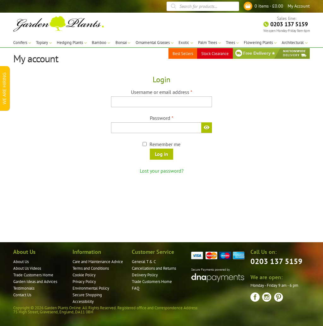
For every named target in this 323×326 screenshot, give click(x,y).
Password (171, 117)
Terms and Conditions (91, 268)
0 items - (269, 6)
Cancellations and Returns (154, 268)
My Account (299, 6)
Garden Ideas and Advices (35, 281)
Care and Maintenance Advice (98, 261)
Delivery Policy (145, 275)
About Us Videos (27, 268)
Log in (161, 154)
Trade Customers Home (33, 275)
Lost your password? (162, 171)
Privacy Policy (84, 281)
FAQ (135, 288)
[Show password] (206, 127)
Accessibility (83, 301)
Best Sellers (183, 53)
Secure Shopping (87, 295)
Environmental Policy (91, 288)
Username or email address (171, 91)
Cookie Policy (84, 275)
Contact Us (22, 295)
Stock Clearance (215, 53)
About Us (21, 261)
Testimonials (23, 288)
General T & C (144, 261)
